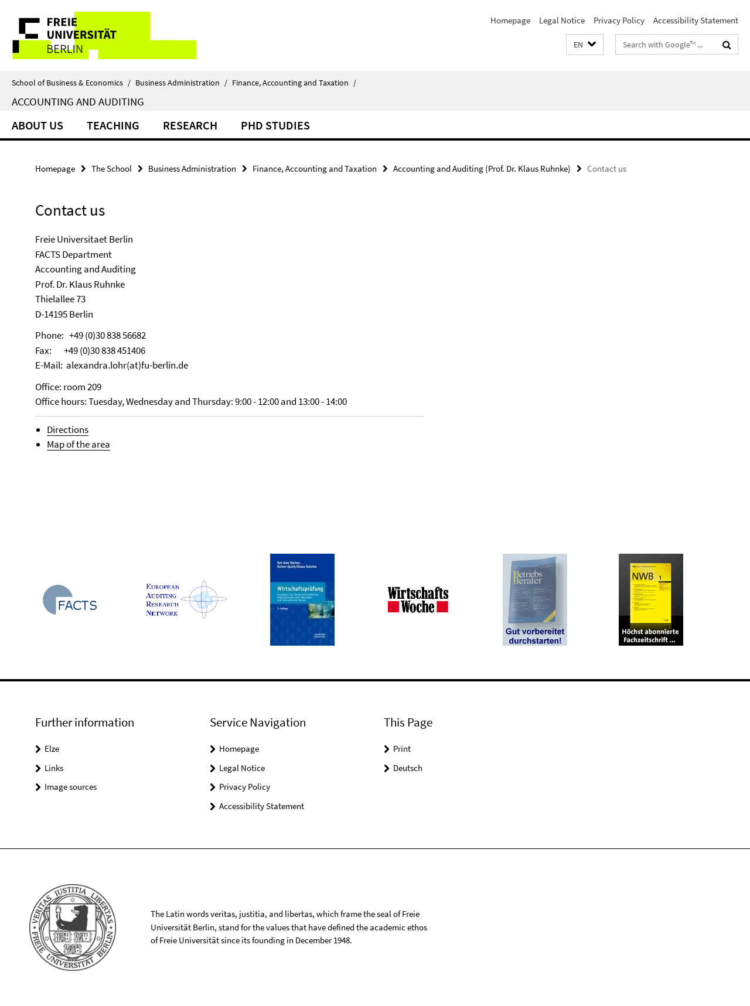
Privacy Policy (619, 20)
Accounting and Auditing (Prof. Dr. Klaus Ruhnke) (482, 168)
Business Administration (181, 83)
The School (111, 168)
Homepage (510, 20)
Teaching (113, 125)
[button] (585, 45)
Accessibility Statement (695, 20)
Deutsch (407, 767)
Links (54, 767)
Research (190, 125)
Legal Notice (562, 20)
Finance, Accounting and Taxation (294, 83)
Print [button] (402, 748)
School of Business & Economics (71, 83)
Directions (67, 429)
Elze (52, 748)
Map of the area (78, 444)
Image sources (71, 786)
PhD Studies (275, 125)
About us (37, 125)
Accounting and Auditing (78, 101)
